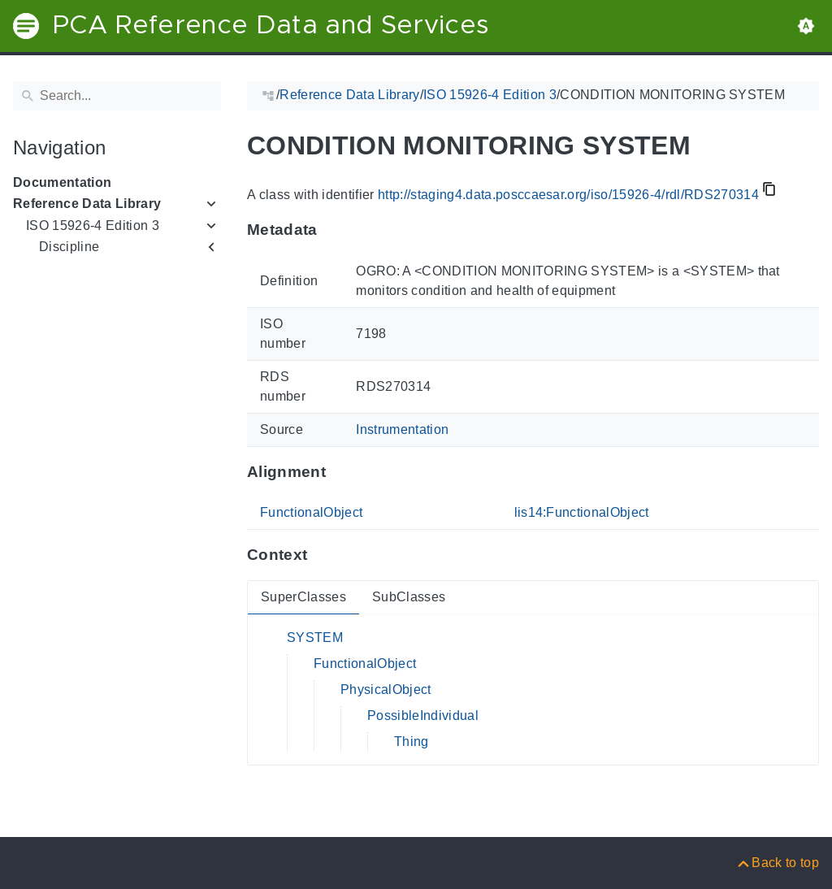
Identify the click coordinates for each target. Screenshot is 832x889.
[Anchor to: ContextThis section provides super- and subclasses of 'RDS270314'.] (323, 555)
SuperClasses (303, 597)
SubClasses (408, 597)
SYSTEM (315, 637)
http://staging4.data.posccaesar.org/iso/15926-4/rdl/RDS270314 (568, 195)
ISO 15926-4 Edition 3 (92, 225)
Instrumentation (402, 429)
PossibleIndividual (423, 715)
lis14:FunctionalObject (581, 512)
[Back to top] (777, 862)
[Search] (117, 96)
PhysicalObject (385, 689)
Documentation (62, 182)
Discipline (69, 247)
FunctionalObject (311, 512)
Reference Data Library (87, 203)
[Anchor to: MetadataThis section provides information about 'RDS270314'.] (333, 230)
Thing (411, 741)
